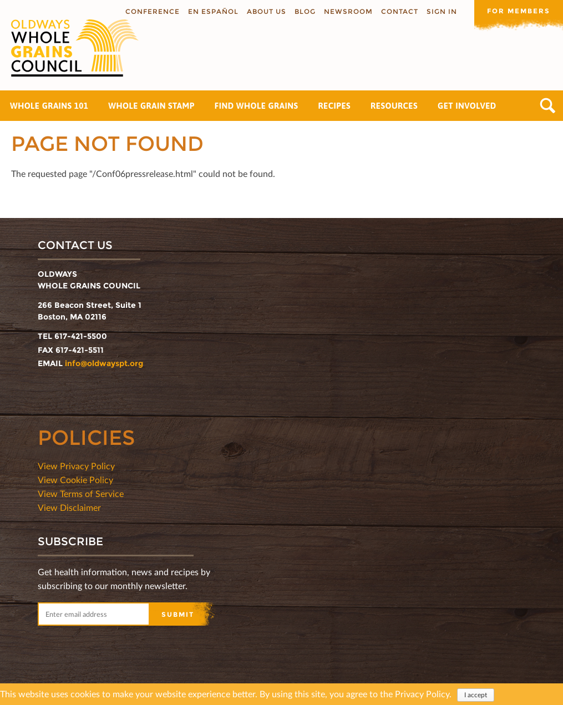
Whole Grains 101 (49, 105)
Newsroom (348, 11)
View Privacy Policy (76, 465)
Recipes (334, 105)
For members (518, 11)
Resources (394, 105)
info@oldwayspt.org (104, 363)
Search (547, 105)
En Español (213, 11)
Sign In (442, 11)
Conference (152, 11)
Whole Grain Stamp (151, 105)
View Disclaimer (69, 507)
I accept (475, 696)
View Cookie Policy (75, 479)
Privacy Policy (422, 694)
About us (266, 11)
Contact (399, 11)
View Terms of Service (81, 493)
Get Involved (467, 105)
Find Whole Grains (256, 105)
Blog (305, 11)
